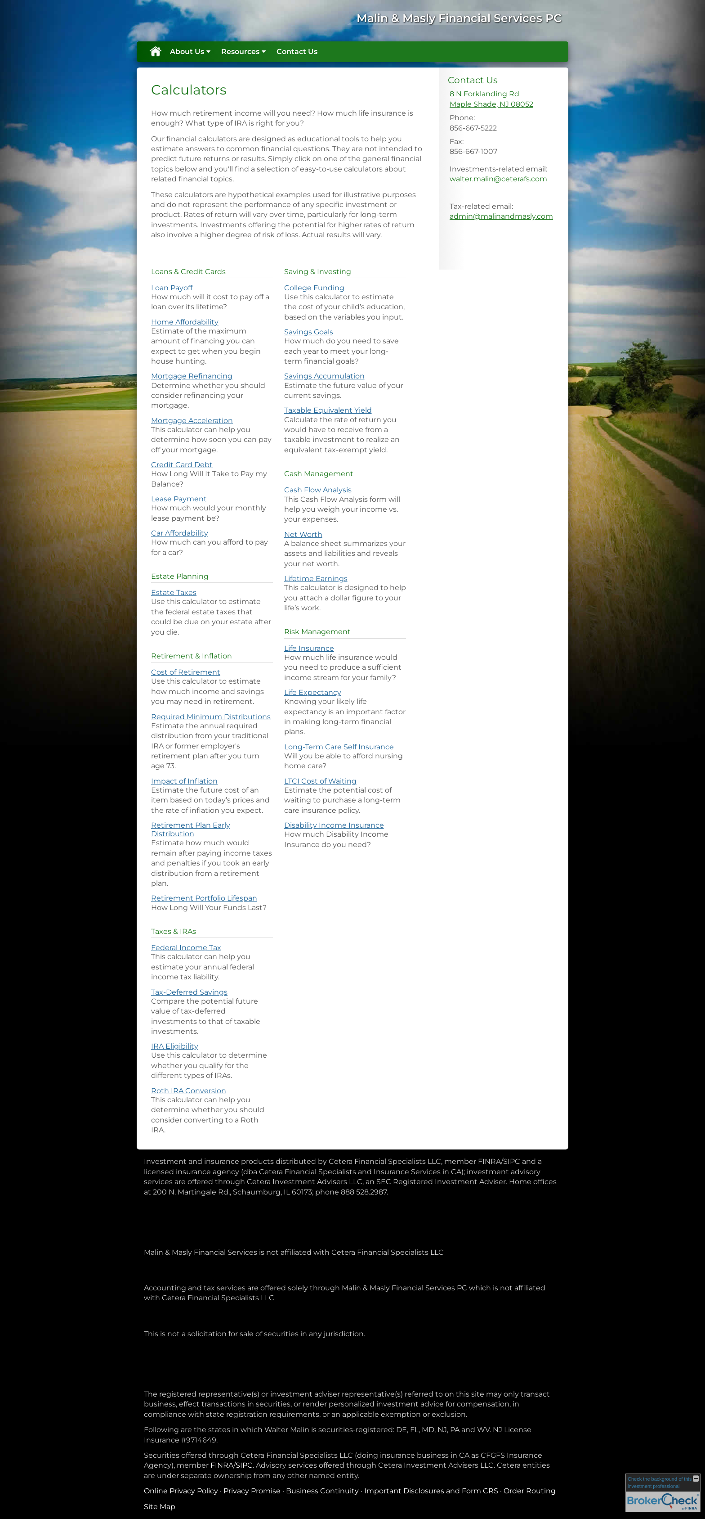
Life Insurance (309, 648)
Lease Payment (179, 499)
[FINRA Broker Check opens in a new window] (663, 1493)
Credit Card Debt (182, 464)
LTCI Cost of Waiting (320, 781)
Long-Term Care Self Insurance (339, 747)
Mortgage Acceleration (192, 420)
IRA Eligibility (174, 1046)
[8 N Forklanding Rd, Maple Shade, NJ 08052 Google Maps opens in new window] (491, 99)
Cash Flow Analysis (318, 490)
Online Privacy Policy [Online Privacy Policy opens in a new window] (181, 1491)
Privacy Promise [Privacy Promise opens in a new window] (252, 1491)
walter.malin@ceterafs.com (498, 179)
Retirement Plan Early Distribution (190, 829)
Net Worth (303, 534)
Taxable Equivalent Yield (328, 410)
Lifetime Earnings (316, 578)
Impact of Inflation (184, 781)
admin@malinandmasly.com (501, 216)
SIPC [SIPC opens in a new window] (244, 1465)
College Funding (314, 288)
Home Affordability (185, 322)
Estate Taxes (173, 592)
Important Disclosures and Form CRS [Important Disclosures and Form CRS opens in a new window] (431, 1491)
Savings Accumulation (324, 376)
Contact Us (297, 51)
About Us (187, 51)
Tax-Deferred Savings (189, 992)
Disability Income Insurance (334, 825)
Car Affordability (179, 533)
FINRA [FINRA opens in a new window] (221, 1465)
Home (155, 51)
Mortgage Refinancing (191, 376)
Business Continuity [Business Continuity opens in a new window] (322, 1491)
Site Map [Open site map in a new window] (159, 1506)
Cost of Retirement (185, 672)
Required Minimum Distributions (211, 716)
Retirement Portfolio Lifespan (204, 898)
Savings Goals (308, 332)
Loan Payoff (171, 288)
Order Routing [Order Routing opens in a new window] (530, 1491)
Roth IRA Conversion (188, 1090)
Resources (240, 51)
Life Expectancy (312, 692)
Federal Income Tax (186, 947)
